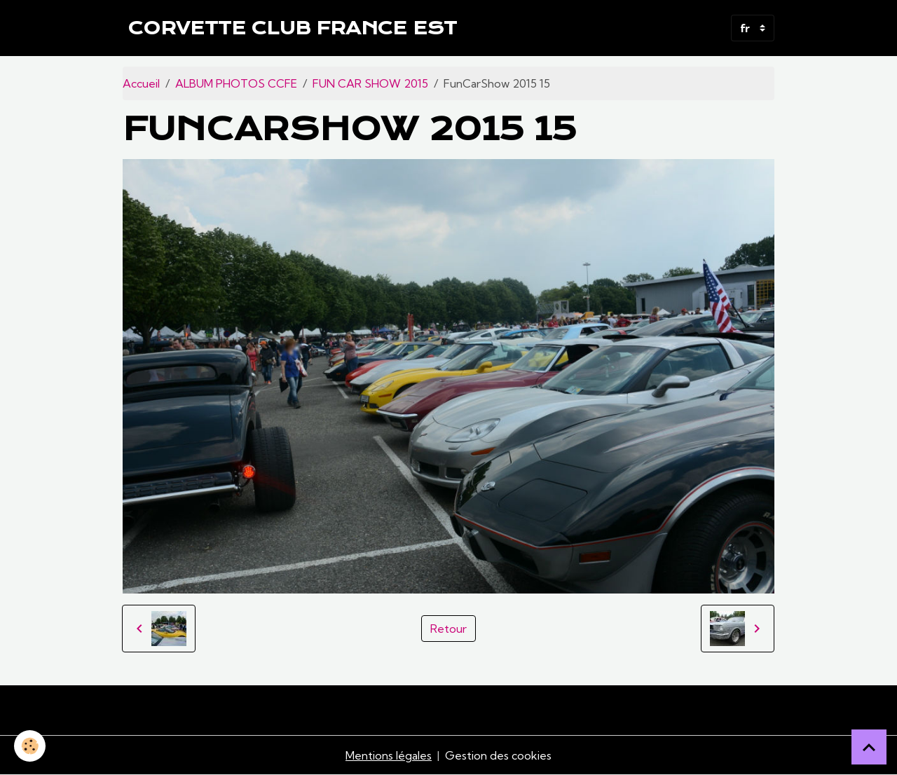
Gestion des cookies (498, 755)
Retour (448, 629)
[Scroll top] (868, 746)
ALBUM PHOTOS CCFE (236, 83)
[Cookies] (30, 746)
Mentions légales (388, 755)
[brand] (293, 28)
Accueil (141, 83)
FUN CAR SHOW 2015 (370, 83)
